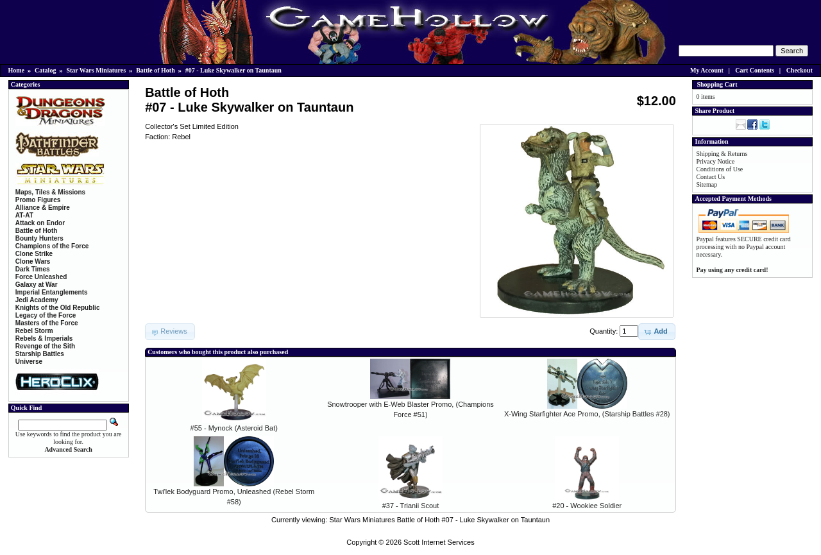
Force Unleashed (41, 276)
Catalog (45, 70)
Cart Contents (754, 70)
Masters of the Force (46, 323)
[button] (656, 331)
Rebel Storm (34, 330)
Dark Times (32, 269)
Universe (28, 361)
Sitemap (706, 184)
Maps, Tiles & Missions (50, 192)
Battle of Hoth (155, 70)
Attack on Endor (40, 222)
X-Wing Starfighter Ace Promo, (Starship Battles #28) (587, 414)
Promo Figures (38, 199)
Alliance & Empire (42, 207)
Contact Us (710, 176)
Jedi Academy (36, 299)
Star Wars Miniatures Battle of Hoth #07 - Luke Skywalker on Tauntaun (439, 520)
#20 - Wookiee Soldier (587, 505)
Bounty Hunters (39, 238)
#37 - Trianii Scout (410, 505)
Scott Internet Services (439, 542)
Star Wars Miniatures (96, 70)
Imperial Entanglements (51, 292)
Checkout (799, 70)
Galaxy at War (36, 284)
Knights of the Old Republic (57, 307)
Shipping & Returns (721, 153)
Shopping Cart (717, 84)
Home (16, 70)
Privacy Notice (715, 161)
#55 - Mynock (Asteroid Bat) (234, 428)
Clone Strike (34, 253)
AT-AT (24, 215)
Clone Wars (33, 261)
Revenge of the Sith (45, 346)
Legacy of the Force (45, 315)
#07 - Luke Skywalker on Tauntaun (233, 70)
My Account (707, 70)
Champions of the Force (52, 246)
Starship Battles (39, 353)
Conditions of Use (719, 169)
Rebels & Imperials (43, 338)
